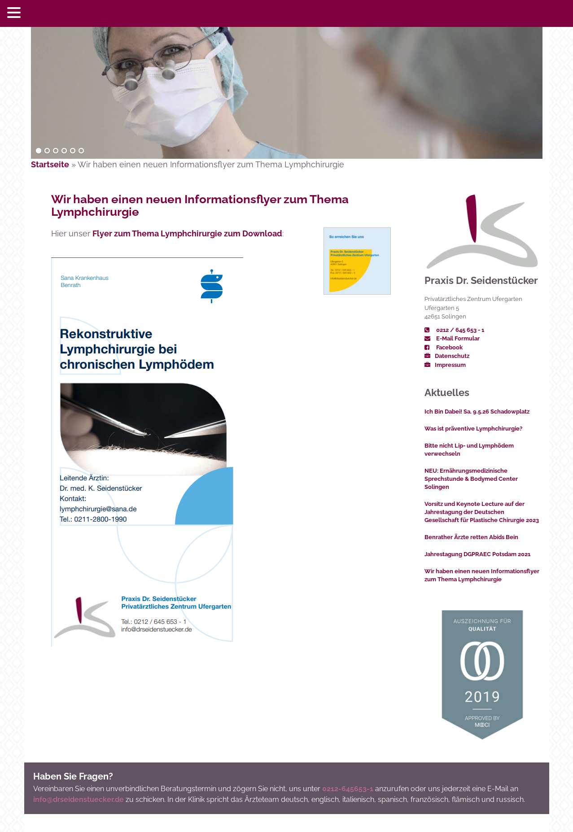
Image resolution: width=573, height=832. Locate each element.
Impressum (445, 365)
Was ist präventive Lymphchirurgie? (473, 428)
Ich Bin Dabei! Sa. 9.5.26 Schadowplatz (476, 411)
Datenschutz (446, 356)
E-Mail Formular (452, 338)
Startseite (50, 164)
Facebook (443, 347)
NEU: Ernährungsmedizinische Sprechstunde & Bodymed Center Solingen (471, 478)
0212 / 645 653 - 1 (454, 330)
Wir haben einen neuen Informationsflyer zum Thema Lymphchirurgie (200, 205)
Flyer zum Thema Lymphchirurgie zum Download (187, 233)
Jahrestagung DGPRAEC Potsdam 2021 (477, 554)
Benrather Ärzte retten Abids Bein (471, 537)
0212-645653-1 (347, 788)
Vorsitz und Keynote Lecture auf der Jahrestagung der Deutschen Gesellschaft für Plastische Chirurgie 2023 (481, 512)
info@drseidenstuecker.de (78, 799)
